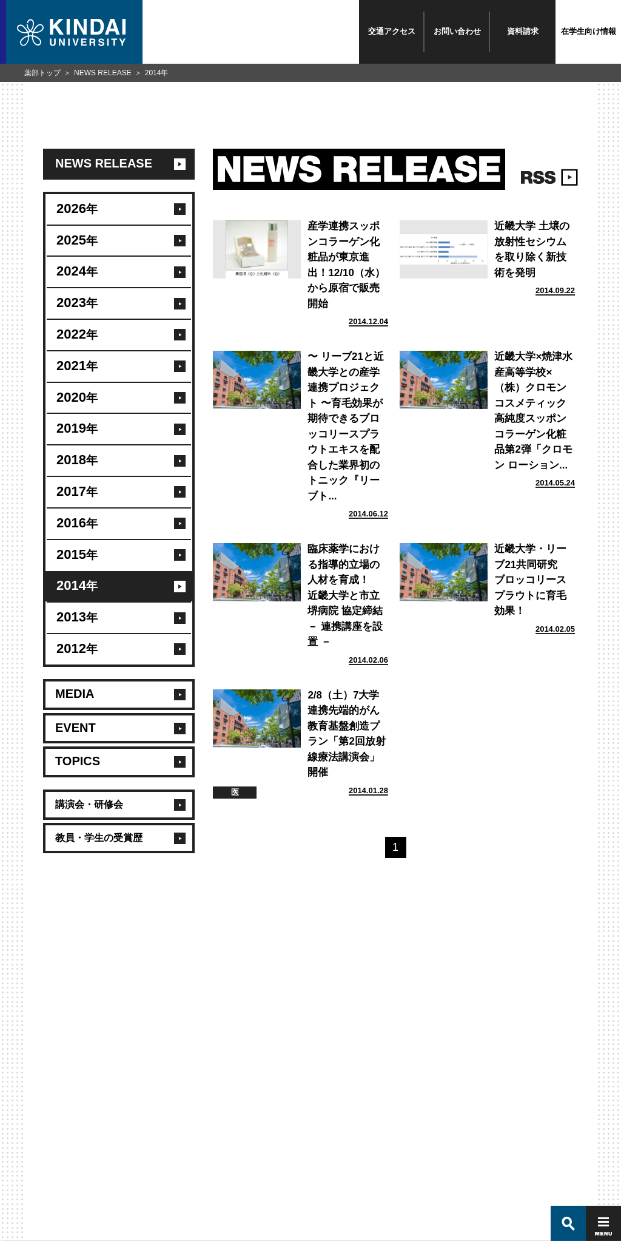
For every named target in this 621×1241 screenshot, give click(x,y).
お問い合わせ (457, 31)
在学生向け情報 (588, 31)
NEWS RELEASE (103, 73)
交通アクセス (391, 31)
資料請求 (523, 31)
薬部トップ (42, 73)
